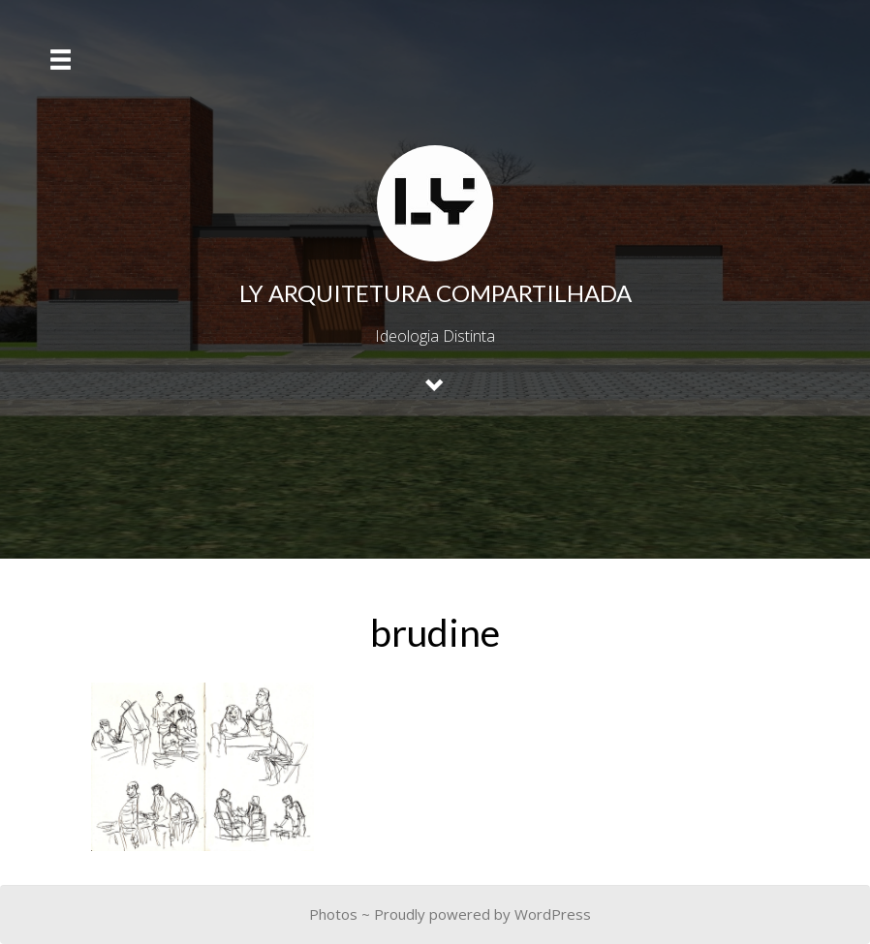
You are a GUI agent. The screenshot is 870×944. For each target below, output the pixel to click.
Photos (333, 914)
